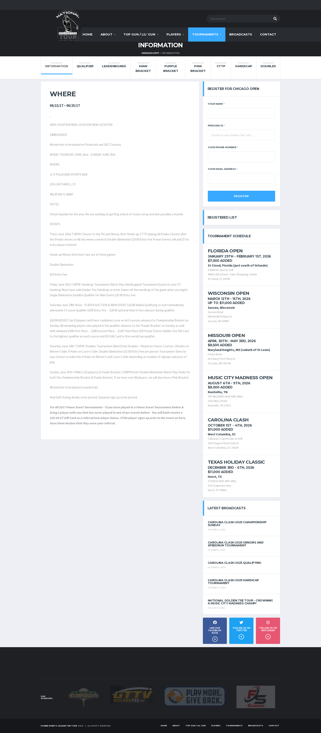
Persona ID (216, 125)
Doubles (268, 65)
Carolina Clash (228, 420)
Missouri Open (226, 335)
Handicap (243, 65)
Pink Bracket (198, 67)
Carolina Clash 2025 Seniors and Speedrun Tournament (236, 544)
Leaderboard (114, 65)
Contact (268, 34)
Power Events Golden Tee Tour (59, 726)
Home (88, 34)
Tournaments (205, 34)
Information (56, 65)
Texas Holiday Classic (236, 462)
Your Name (216, 103)
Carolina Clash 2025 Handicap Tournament (233, 581)
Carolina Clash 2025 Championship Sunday (237, 523)
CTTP (221, 65)
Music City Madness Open (240, 377)
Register (241, 196)
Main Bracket (143, 67)
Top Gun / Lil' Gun (139, 34)
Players (173, 34)
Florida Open (225, 251)
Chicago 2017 (150, 53)
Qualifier (85, 65)
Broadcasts (240, 34)
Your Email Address (222, 169)
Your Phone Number (223, 147)
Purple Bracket (170, 67)
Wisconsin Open (228, 293)
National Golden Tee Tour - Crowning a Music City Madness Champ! (240, 602)
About (106, 34)
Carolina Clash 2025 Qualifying (234, 563)
